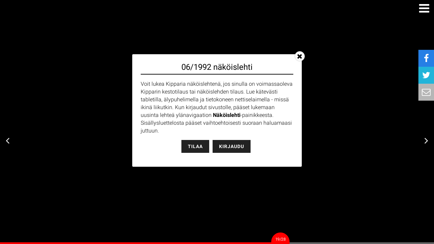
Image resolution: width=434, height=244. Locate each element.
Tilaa (195, 146)
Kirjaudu (231, 146)
